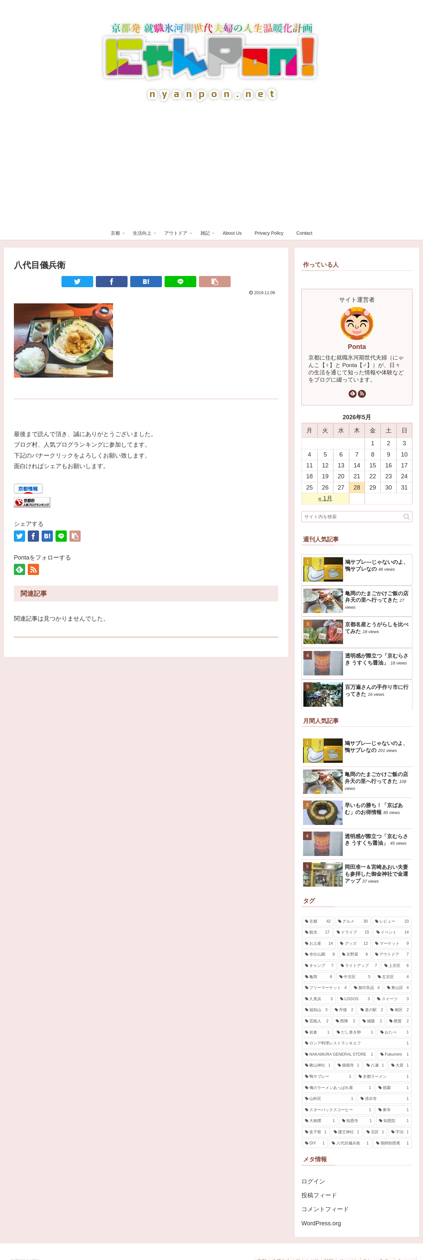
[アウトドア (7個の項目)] (392, 955)
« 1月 (325, 498)
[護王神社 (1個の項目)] (346, 1132)
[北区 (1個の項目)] (375, 1132)
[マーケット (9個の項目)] (392, 944)
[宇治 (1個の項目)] (400, 1132)
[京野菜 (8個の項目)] (355, 955)
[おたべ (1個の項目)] (394, 1033)
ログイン (313, 1181)
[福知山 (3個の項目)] (316, 1010)
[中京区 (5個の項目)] (354, 977)
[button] (406, 517)
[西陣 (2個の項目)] (345, 1021)
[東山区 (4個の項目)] (398, 988)
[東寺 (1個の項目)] (393, 1110)
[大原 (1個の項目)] (400, 1066)
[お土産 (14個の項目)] (319, 944)
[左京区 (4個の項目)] (393, 977)
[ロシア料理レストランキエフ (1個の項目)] (357, 1043)
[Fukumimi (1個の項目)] (394, 1055)
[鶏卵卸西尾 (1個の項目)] (392, 1143)
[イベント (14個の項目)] (392, 932)
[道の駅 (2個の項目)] (372, 1010)
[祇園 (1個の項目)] (393, 1088)
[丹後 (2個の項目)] (344, 1010)
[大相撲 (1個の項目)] (320, 1121)
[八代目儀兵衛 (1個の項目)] (350, 1143)
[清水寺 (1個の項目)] (385, 1099)
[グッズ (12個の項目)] (354, 944)
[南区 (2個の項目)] (399, 1010)
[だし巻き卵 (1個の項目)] (355, 1033)
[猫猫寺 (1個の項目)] (348, 1066)
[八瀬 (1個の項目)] (375, 1066)
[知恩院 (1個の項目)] (394, 1121)
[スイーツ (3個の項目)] (393, 999)
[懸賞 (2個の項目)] (399, 1021)
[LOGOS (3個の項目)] (355, 999)
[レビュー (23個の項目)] (392, 922)
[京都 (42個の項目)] (318, 922)
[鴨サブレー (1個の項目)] (328, 1077)
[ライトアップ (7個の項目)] (359, 966)
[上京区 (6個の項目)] (396, 966)
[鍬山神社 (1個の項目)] (317, 1066)
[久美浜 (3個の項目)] (319, 999)
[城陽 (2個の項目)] (372, 1021)
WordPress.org (321, 1223)
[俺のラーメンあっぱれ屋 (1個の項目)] (338, 1088)
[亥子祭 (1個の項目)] (315, 1132)
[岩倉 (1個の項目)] (317, 1033)
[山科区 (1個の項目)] (329, 1099)
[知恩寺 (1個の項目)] (357, 1121)
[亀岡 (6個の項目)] (318, 977)
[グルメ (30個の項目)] (353, 922)
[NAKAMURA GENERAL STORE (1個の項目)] (339, 1055)
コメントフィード (325, 1209)
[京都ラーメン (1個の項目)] (384, 1077)
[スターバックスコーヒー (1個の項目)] (338, 1110)
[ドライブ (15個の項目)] (353, 932)
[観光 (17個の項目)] (317, 932)
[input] (356, 516)
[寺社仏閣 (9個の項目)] (320, 955)
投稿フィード (319, 1195)
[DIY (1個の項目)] (314, 1143)
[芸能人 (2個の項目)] (316, 1021)
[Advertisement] (211, 177)
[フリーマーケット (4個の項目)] (326, 988)
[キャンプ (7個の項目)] (319, 966)
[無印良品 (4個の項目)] (367, 988)
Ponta (357, 346)
